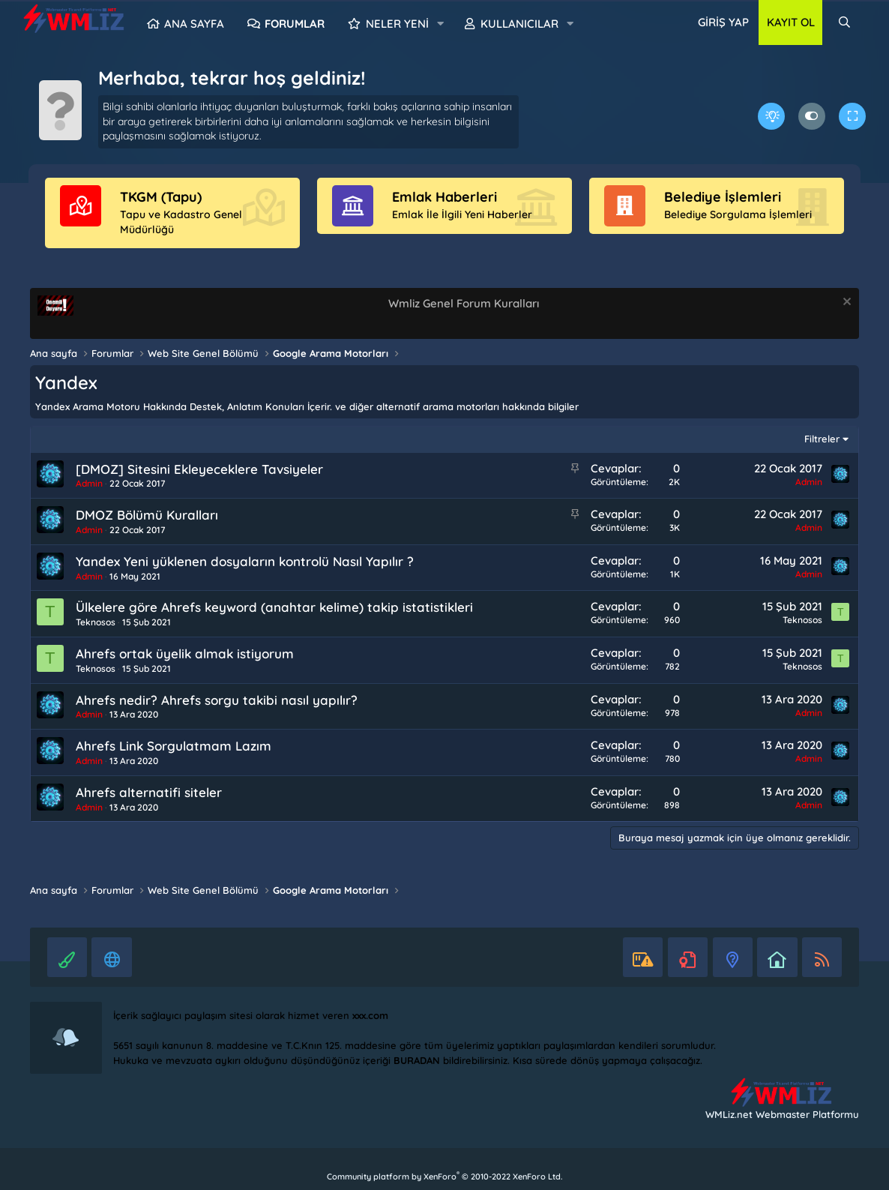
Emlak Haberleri (444, 196)
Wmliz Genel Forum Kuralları (463, 303)
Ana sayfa (194, 23)
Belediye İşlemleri (722, 196)
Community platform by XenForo (444, 1176)
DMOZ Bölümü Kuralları (147, 515)
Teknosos (95, 622)
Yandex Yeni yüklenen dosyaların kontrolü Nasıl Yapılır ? (245, 561)
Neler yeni (397, 23)
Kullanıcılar (519, 23)
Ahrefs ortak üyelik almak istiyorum (185, 653)
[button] (440, 23)
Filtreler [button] (822, 439)
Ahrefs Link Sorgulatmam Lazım (173, 746)
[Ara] (844, 22)
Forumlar (295, 23)
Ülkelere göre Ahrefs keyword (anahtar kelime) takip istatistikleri (274, 607)
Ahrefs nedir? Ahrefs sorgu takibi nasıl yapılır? (217, 700)
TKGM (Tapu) (161, 196)
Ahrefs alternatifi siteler (149, 792)
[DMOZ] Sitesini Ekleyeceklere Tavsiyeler (199, 469)
